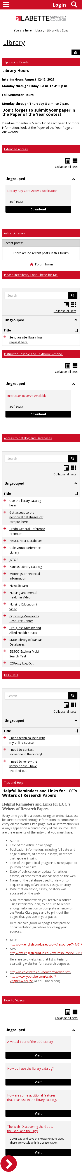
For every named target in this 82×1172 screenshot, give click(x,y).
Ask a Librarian (14, 233)
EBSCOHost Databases (25, 541)
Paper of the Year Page (53, 127)
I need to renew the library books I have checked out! (23, 766)
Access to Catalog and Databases (28, 438)
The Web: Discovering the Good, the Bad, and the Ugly (30, 1128)
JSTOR (13, 559)
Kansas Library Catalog (25, 567)
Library (39, 30)
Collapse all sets (66, 167)
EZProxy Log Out (21, 663)
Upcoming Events (16, 62)
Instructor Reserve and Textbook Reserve (33, 354)
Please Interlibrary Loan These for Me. (31, 275)
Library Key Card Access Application (32, 191)
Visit (53, 1055)
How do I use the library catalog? (30, 1068)
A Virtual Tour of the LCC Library (30, 1042)
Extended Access (16, 149)
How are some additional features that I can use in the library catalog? (32, 1097)
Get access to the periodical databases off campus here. (26, 517)
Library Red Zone (57, 30)
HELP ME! (11, 675)
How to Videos (14, 1000)
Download (50, 209)
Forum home (44, 264)
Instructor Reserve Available (27, 396)
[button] (75, 320)
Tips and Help (13, 782)
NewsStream (18, 585)
